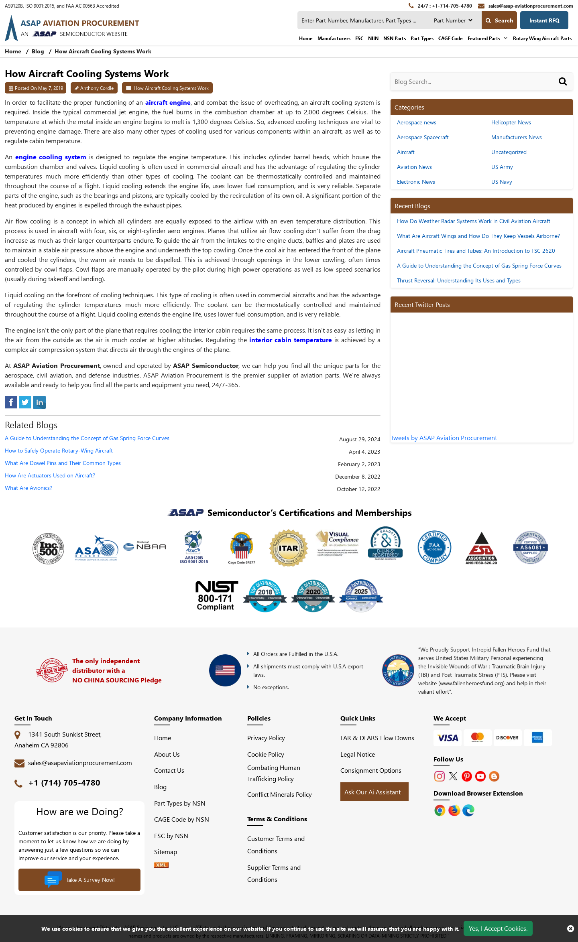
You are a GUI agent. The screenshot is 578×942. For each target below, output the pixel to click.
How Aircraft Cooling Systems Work (171, 88)
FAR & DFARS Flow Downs (377, 737)
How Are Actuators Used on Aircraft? (50, 475)
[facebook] (11, 401)
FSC (359, 38)
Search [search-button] (499, 20)
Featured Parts (484, 38)
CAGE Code (450, 38)
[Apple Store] (441, 809)
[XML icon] (161, 865)
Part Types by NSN (180, 803)
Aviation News (414, 167)
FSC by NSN (171, 835)
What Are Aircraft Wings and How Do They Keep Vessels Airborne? (478, 236)
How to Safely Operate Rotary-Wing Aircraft (59, 450)
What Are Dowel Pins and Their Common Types (63, 463)
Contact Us (169, 770)
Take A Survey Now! (80, 879)
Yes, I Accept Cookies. (498, 928)
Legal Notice (357, 754)
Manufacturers (333, 38)
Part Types (422, 38)
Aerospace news (416, 122)
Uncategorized (509, 152)
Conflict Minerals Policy (279, 794)
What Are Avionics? (28, 488)
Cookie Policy (265, 754)
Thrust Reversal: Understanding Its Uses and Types (459, 280)
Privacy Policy (266, 737)
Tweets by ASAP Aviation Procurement (444, 437)
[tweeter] (25, 401)
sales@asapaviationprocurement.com (80, 762)
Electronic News (416, 181)
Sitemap (168, 851)
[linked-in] (39, 401)
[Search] (564, 89)
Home (306, 38)
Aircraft (406, 152)
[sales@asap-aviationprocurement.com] (525, 5)
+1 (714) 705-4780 (64, 782)
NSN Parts (394, 38)
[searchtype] (453, 20)
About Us (167, 754)
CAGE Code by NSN (181, 819)
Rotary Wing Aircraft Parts (542, 38)
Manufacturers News (516, 137)
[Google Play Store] (455, 809)
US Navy (501, 181)
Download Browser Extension (478, 793)
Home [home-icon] (14, 51)
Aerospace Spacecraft (423, 137)
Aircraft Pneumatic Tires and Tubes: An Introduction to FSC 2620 (476, 250)
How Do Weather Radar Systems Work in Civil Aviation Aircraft (473, 221)
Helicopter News (511, 122)
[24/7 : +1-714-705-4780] (440, 5)
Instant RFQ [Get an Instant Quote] (544, 20)
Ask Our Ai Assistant (372, 792)
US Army (502, 167)
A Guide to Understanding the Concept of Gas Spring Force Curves (87, 438)
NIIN (373, 38)
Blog (38, 51)
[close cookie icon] (570, 928)
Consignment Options (370, 770)
